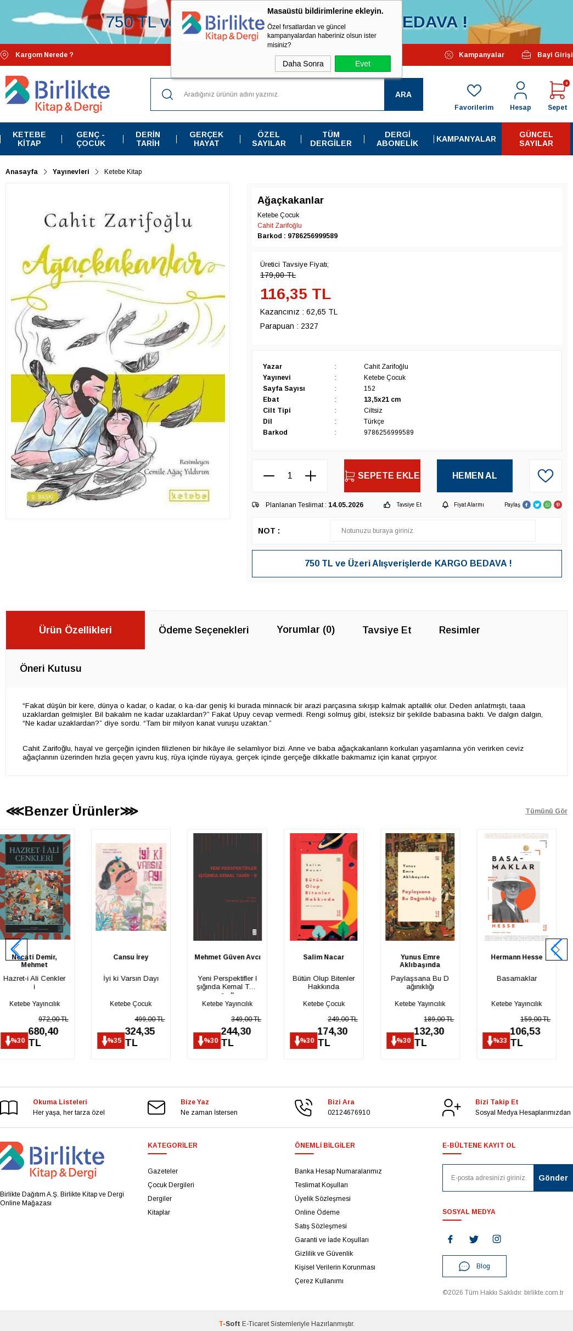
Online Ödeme (317, 1212)
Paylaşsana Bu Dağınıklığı (431, 982)
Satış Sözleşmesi (321, 1226)
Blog (474, 1266)
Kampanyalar (474, 54)
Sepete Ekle (382, 476)
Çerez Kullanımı (319, 1281)
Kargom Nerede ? (37, 55)
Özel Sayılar (269, 139)
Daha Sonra (303, 63)
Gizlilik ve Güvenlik (324, 1253)
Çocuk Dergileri (171, 1185)
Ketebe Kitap (29, 139)
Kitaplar (159, 1212)
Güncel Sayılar (536, 139)
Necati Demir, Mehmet (45, 961)
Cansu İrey (141, 957)
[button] (557, 950)
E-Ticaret (255, 1324)
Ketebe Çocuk (141, 1004)
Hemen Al (474, 475)
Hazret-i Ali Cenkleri (45, 982)
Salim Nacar (334, 957)
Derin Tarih (148, 139)
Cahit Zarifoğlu (279, 225)
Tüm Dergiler (331, 139)
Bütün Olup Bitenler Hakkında (335, 982)
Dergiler (160, 1199)
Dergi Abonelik (397, 139)
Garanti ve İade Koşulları (332, 1240)
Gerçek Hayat (206, 139)
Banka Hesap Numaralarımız (338, 1171)
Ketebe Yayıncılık (45, 1004)
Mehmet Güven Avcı (238, 957)
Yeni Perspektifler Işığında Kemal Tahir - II (238, 984)
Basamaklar (528, 978)
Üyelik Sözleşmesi (323, 1199)
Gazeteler (163, 1171)
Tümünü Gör (546, 811)
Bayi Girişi (547, 54)
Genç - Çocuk (90, 139)
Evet (362, 63)
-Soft (230, 1324)
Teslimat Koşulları (321, 1185)
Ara (403, 94)
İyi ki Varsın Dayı (142, 978)
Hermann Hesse (527, 957)
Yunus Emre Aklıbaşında (431, 961)
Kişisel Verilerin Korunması (335, 1267)
